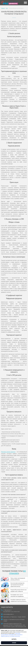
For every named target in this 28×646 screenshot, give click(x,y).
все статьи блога (17, 572)
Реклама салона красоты (8, 452)
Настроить (14, 639)
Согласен (14, 642)
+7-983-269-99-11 (7, 610)
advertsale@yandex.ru (8, 614)
